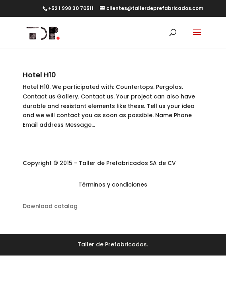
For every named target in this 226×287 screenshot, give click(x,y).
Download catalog (50, 206)
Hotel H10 (39, 75)
